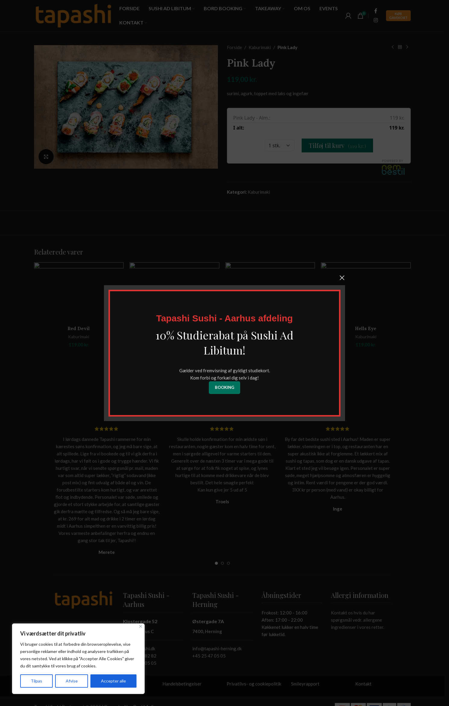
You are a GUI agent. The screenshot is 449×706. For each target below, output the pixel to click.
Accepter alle (113, 680)
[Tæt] (140, 626)
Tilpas (36, 680)
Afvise (72, 680)
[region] (78, 658)
